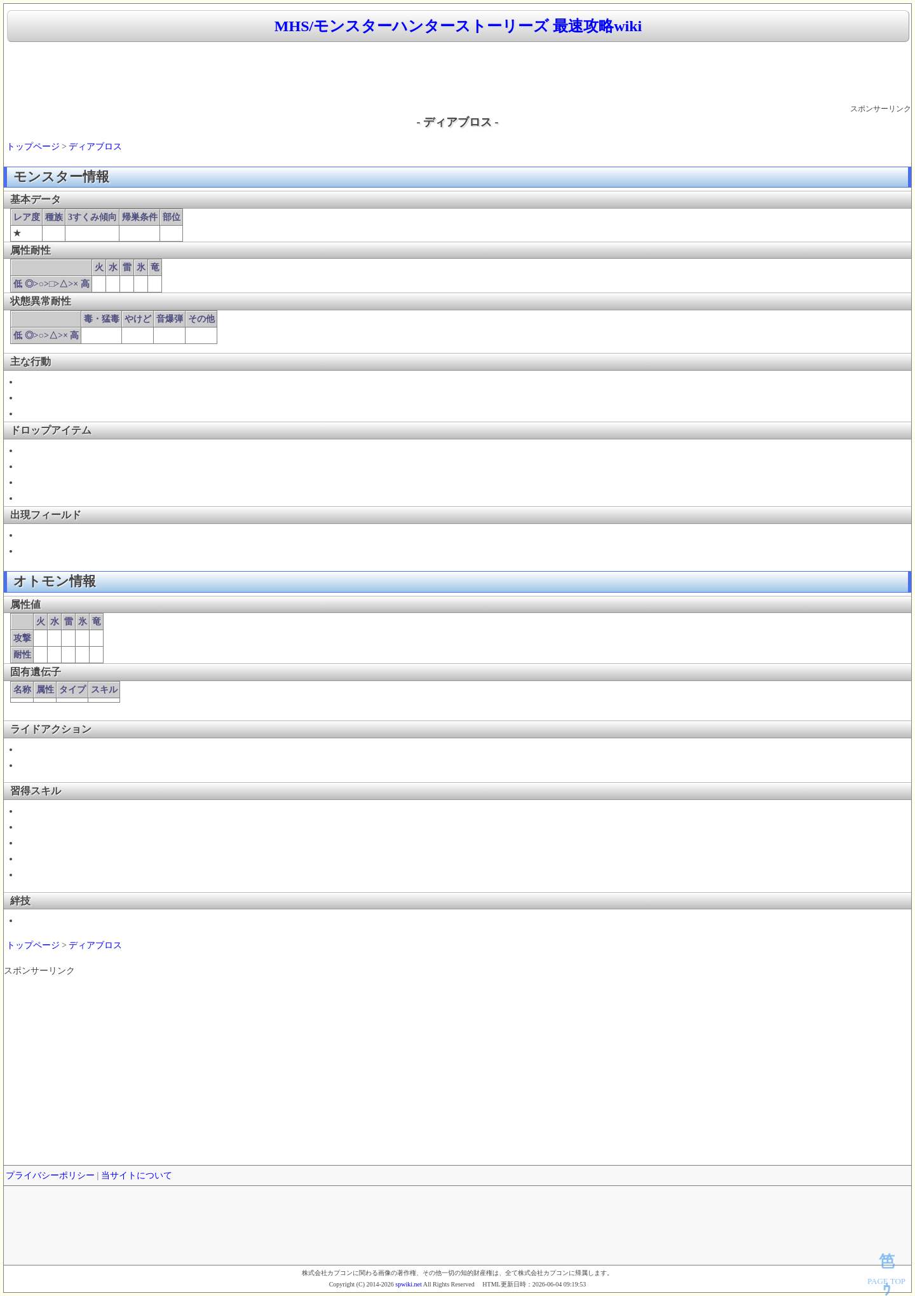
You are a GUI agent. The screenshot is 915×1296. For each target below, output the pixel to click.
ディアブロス (95, 146)
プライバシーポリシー (50, 1175)
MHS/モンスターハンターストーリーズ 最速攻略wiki (458, 26)
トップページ (33, 146)
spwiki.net (408, 1284)
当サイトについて (136, 1175)
